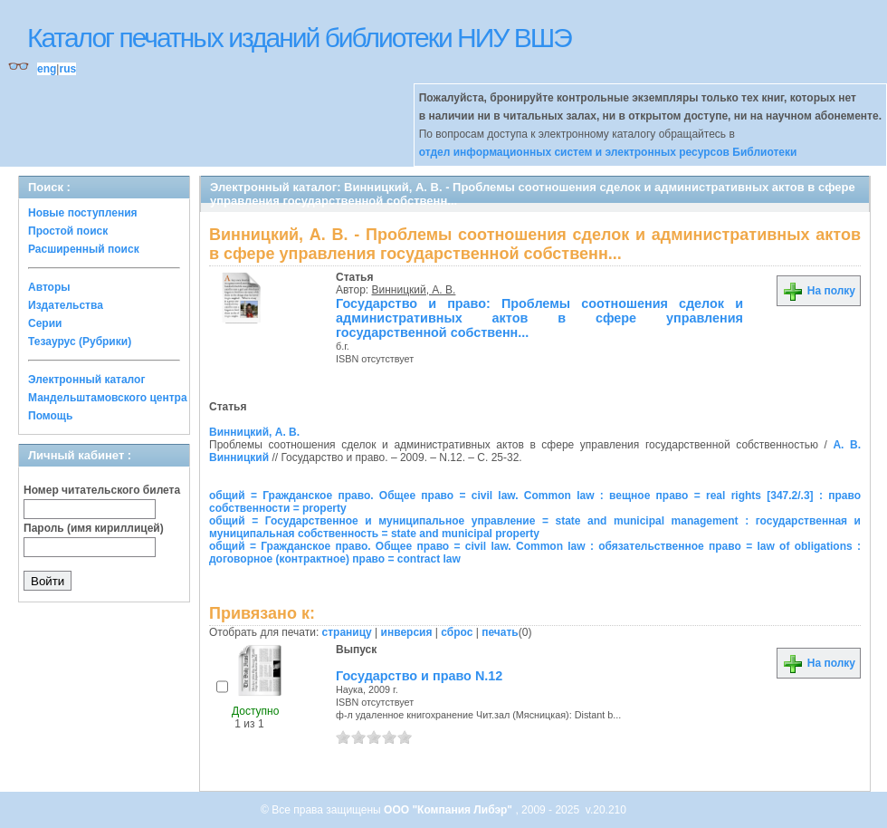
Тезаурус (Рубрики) (79, 341)
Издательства (65, 305)
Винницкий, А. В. (414, 290)
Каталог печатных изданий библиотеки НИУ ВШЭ (299, 38)
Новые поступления (83, 213)
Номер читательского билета (102, 490)
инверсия (407, 632)
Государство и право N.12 (419, 676)
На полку (818, 290)
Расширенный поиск (83, 249)
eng (46, 69)
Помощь (50, 415)
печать (500, 632)
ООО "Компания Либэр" (449, 810)
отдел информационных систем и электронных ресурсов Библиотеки (608, 152)
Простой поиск (68, 231)
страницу (347, 632)
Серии (45, 323)
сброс (456, 632)
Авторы (49, 287)
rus (67, 69)
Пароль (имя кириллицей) (94, 528)
